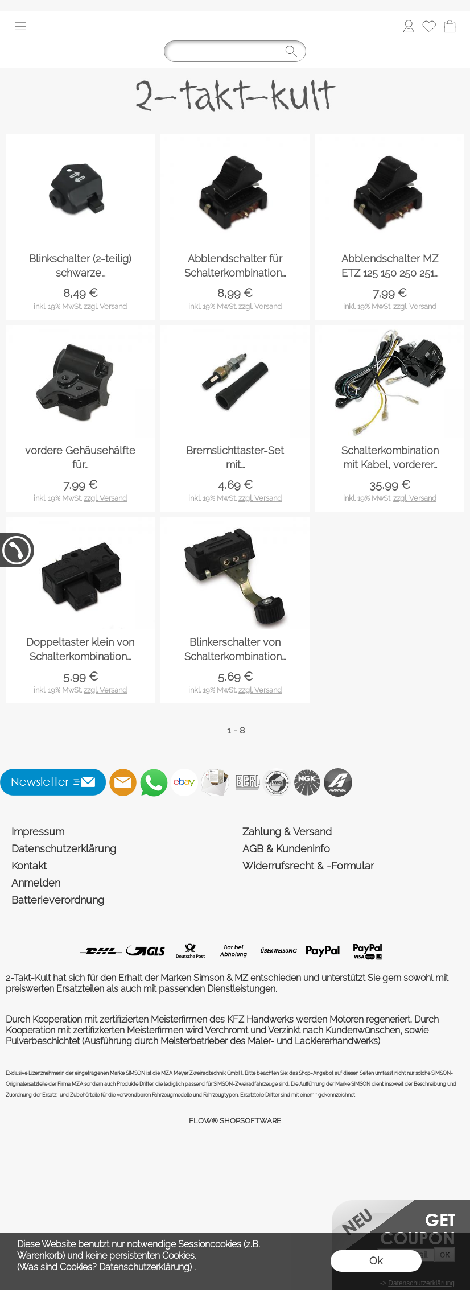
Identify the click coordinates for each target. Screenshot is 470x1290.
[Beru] (246, 782)
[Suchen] (235, 51)
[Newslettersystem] (215, 782)
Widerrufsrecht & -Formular (308, 866)
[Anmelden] (408, 26)
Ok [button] (375, 1261)
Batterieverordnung (57, 900)
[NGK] (307, 782)
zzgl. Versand (105, 306)
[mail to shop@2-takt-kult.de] (123, 782)
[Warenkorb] (449, 26)
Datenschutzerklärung (63, 849)
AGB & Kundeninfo (286, 849)
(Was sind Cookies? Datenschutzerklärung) (104, 1267)
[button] (20, 26)
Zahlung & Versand (287, 832)
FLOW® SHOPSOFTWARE (235, 1120)
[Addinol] (338, 782)
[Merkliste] (429, 26)
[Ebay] (184, 782)
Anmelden (35, 883)
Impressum (37, 832)
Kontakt (29, 866)
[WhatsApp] (153, 782)
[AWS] (276, 782)
